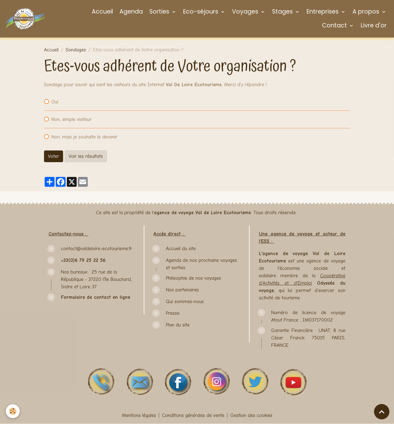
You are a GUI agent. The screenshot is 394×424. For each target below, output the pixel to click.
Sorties (159, 11)
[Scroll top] (381, 411)
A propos (366, 11)
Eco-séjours (201, 11)
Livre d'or (373, 25)
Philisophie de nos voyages (193, 278)
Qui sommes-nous (185, 301)
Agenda (130, 11)
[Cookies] (13, 411)
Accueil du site (181, 248)
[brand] (25, 18)
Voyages (245, 11)
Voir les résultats (86, 156)
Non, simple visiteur (71, 119)
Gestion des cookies (251, 415)
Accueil (101, 11)
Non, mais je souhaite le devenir (84, 137)
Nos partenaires (182, 290)
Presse (172, 313)
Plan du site (178, 325)
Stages (282, 11)
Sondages (76, 50)
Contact (334, 25)
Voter (53, 156)
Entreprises (322, 11)
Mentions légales (139, 415)
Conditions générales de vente (193, 415)
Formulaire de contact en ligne (95, 297)
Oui (54, 102)
